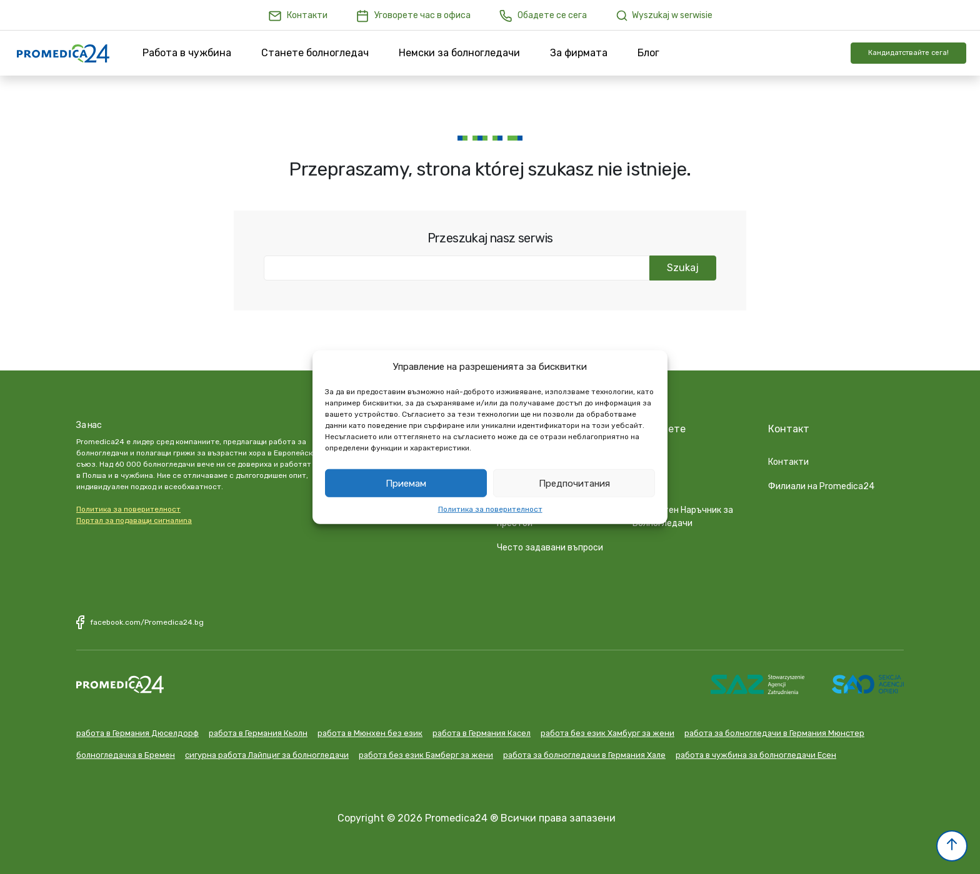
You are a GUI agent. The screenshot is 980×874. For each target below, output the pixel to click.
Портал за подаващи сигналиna (134, 520)
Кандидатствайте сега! (908, 53)
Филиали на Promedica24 (821, 484)
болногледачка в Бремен (125, 753)
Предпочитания (574, 483)
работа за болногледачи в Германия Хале (584, 753)
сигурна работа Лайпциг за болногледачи (267, 753)
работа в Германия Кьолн (258, 731)
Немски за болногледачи (459, 53)
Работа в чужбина (186, 53)
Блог (648, 53)
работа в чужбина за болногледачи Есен (756, 753)
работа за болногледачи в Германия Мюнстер (774, 731)
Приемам (406, 483)
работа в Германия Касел (481, 731)
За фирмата (579, 53)
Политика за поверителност (490, 509)
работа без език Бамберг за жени (426, 753)
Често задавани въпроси (550, 545)
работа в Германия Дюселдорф (137, 731)
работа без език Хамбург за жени (607, 731)
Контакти (788, 460)
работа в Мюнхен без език (370, 731)
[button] (952, 846)
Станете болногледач (315, 53)
